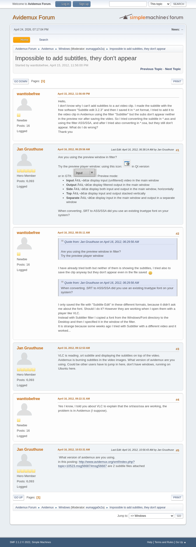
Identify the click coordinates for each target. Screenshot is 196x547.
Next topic (173, 69)
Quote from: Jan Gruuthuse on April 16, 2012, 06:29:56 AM (101, 241)
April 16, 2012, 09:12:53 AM (74, 348)
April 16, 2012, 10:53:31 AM (74, 449)
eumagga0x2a (95, 48)
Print (177, 81)
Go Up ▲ (181, 542)
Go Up (18, 497)
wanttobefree (28, 94)
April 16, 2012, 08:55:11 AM (74, 232)
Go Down (20, 81)
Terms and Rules (164, 542)
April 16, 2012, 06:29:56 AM (74, 149)
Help (149, 542)
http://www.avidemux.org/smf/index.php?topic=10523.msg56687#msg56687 (96, 464)
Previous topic (151, 69)
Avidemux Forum (34, 17)
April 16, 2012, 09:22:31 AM (74, 398)
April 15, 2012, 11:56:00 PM (74, 93)
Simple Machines (41, 542)
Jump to (122, 515)
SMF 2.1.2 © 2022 (20, 542)
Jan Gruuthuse (30, 149)
